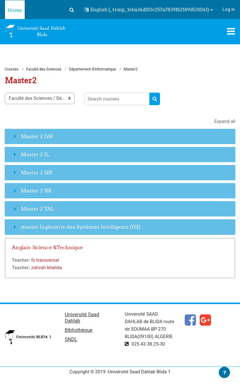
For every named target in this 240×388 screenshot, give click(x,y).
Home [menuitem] (15, 10)
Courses (11, 69)
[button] (72, 10)
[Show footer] (224, 372)
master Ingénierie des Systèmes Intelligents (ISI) (80, 227)
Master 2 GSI (37, 136)
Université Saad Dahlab (82, 318)
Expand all (224, 121)
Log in (228, 9)
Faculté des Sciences (44, 69)
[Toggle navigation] (231, 31)
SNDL (71, 339)
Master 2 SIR (36, 172)
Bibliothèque (78, 330)
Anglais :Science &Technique (47, 247)
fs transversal (45, 260)
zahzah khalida (46, 267)
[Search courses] (117, 99)
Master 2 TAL (37, 209)
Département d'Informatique (92, 69)
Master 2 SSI (36, 190)
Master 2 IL (35, 154)
